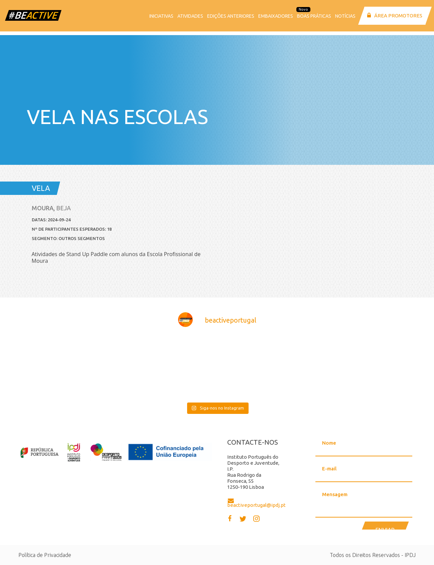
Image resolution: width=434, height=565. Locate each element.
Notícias (345, 16)
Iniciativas (161, 16)
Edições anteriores (230, 16)
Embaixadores (275, 16)
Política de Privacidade (44, 555)
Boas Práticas (314, 16)
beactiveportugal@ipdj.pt (256, 505)
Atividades (190, 16)
